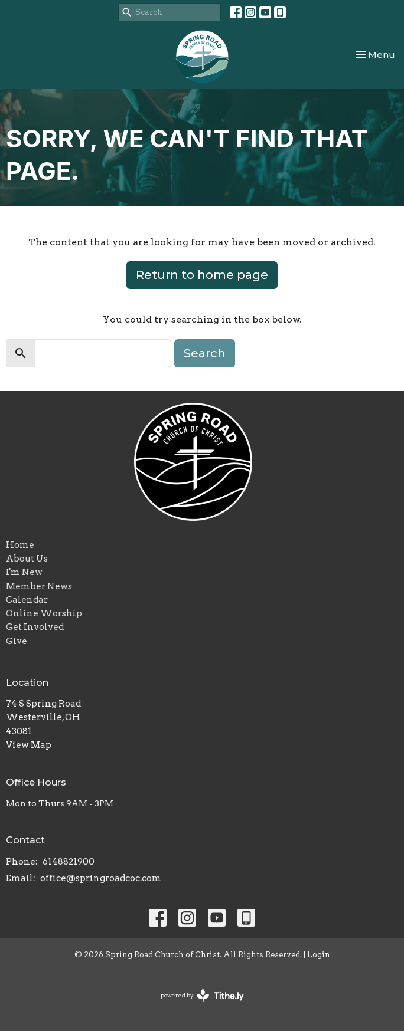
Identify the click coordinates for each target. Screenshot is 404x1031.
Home (20, 545)
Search (205, 353)
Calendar (27, 600)
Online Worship (44, 613)
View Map (28, 745)
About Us (27, 558)
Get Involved (35, 627)
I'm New (24, 572)
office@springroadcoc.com (100, 878)
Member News (39, 586)
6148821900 (69, 861)
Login (318, 954)
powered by (202, 995)
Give (16, 641)
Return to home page (202, 275)
